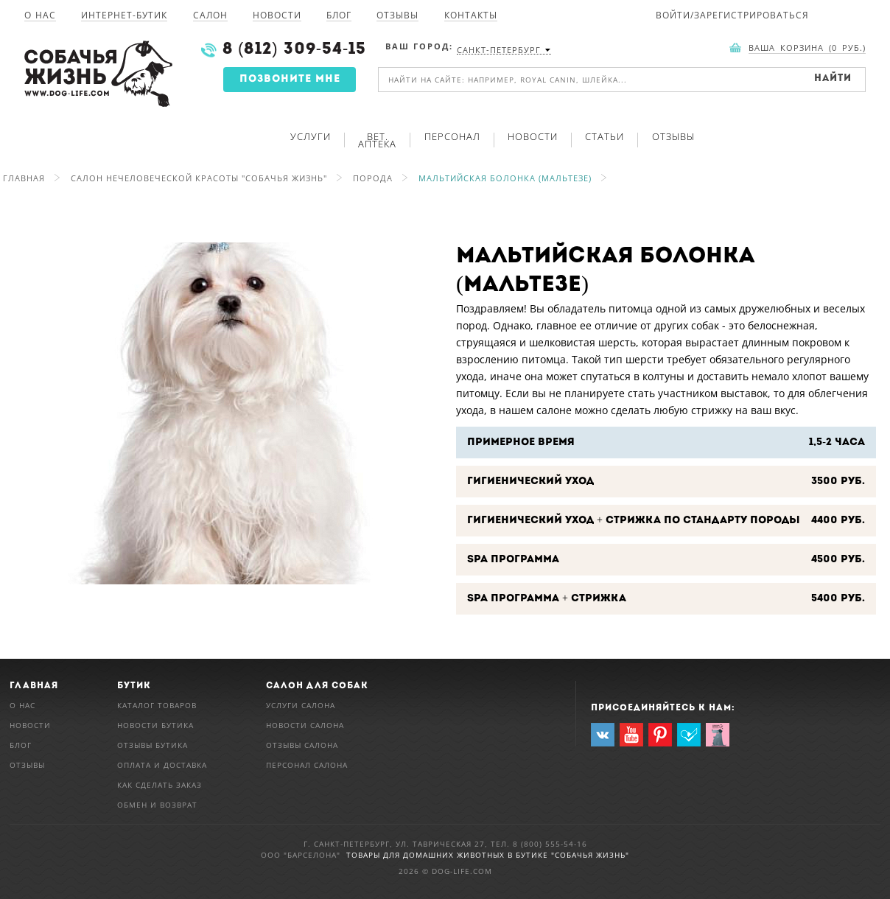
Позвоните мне (289, 79)
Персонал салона (307, 765)
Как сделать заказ (159, 785)
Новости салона (305, 725)
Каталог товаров (157, 705)
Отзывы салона (302, 745)
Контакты (470, 16)
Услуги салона (300, 705)
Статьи (604, 136)
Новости (277, 16)
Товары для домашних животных (427, 855)
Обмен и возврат (157, 805)
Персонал (452, 136)
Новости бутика (155, 725)
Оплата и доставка (162, 765)
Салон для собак (317, 686)
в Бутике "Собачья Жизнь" (568, 855)
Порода (373, 177)
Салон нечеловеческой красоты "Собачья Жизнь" (199, 177)
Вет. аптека (377, 140)
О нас (40, 16)
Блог (338, 16)
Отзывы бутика (152, 745)
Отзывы (397, 16)
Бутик (134, 686)
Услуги (310, 136)
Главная (24, 177)
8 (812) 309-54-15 (294, 49)
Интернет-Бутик (124, 16)
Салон (210, 16)
